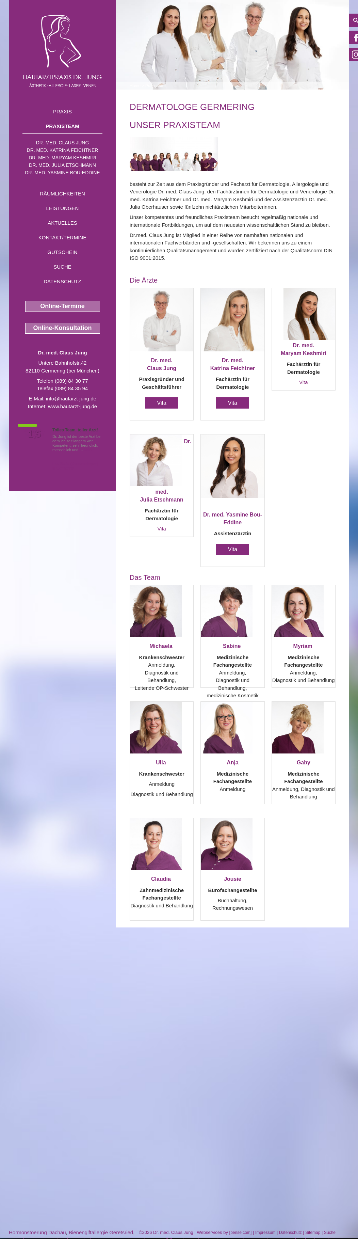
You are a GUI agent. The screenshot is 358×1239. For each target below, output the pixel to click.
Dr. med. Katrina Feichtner (62, 150)
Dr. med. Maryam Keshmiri (62, 157)
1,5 (34, 434)
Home (135, 85)
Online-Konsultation (62, 327)
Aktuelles (62, 223)
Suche (62, 267)
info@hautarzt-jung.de (71, 398)
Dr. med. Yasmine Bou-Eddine (62, 172)
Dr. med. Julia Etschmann (62, 165)
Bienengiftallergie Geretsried (101, 1232)
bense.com (240, 1232)
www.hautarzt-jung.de (72, 406)
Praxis (62, 111)
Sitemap (312, 1232)
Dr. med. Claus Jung (62, 142)
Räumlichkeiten (62, 193)
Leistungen (62, 208)
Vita (161, 403)
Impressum (265, 1232)
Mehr (88, 450)
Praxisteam (62, 126)
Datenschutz (62, 281)
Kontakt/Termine (62, 237)
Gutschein (62, 252)
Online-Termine (62, 306)
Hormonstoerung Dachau (37, 1232)
